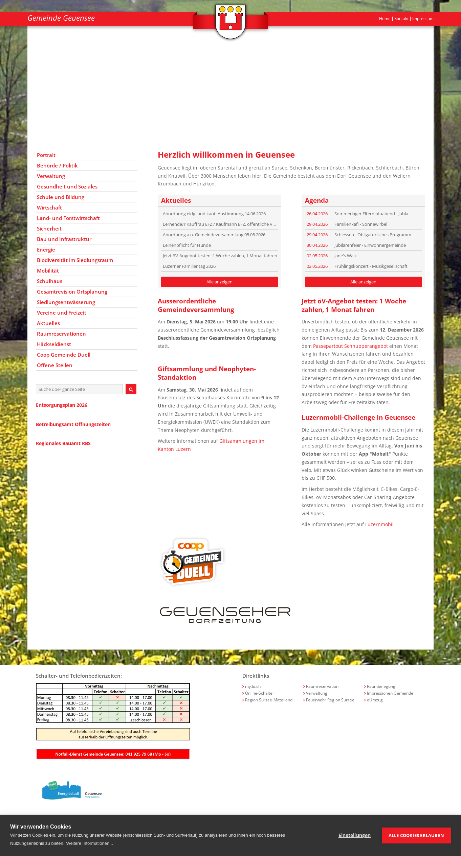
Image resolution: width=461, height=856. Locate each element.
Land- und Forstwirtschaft (68, 218)
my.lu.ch (253, 686)
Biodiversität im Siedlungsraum (75, 260)
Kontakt (401, 19)
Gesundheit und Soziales (67, 186)
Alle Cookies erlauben (416, 835)
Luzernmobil (379, 524)
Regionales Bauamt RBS (63, 443)
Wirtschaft (49, 207)
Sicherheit (49, 228)
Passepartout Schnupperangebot (350, 346)
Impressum (423, 19)
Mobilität (48, 270)
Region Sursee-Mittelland (268, 700)
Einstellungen (354, 835)
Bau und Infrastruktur (64, 239)
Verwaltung (51, 176)
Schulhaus (49, 281)
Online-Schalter (259, 693)
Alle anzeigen (219, 282)
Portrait (46, 155)
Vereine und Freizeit (61, 312)
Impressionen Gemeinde (390, 693)
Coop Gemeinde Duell (63, 354)
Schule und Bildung (60, 197)
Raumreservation (322, 686)
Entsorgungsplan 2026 (61, 405)
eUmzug (375, 700)
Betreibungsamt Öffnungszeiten (73, 424)
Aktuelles (48, 323)
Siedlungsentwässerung (66, 302)
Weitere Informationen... (89, 843)
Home (385, 19)
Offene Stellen (54, 365)
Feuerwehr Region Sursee (330, 700)
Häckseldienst (54, 344)
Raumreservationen (61, 333)
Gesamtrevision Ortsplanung (72, 291)
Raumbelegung (381, 686)
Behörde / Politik (57, 165)
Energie (46, 249)
